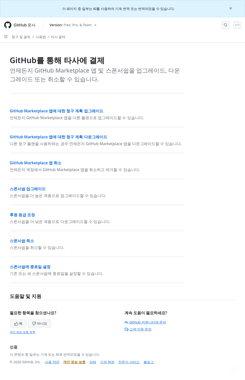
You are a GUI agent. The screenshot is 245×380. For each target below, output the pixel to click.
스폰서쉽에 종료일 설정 (30, 266)
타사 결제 (58, 36)
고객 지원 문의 (138, 329)
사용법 (41, 36)
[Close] (231, 8)
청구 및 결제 (21, 36)
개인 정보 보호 (74, 362)
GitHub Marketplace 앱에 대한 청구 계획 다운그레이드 (58, 137)
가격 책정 (107, 362)
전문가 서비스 (129, 362)
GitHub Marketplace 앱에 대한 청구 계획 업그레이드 (56, 111)
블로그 (149, 362)
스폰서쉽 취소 (22, 240)
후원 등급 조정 (22, 214)
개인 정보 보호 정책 (22, 332)
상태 (92, 362)
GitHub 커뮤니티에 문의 (145, 322)
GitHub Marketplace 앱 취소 (35, 162)
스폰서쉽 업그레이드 (28, 188)
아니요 (39, 323)
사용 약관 (52, 362)
